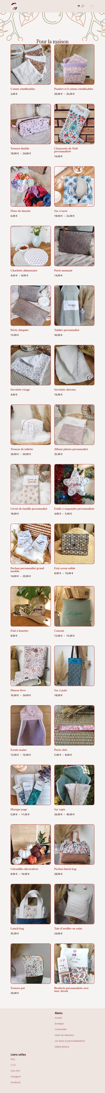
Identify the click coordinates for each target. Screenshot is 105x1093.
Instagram (16, 1076)
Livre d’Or (15, 1070)
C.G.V (13, 1064)
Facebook (15, 1082)
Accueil (58, 1017)
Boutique (59, 1023)
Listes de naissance (64, 1034)
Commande (60, 1029)
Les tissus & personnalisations (70, 1040)
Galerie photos (62, 1046)
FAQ (13, 1059)
